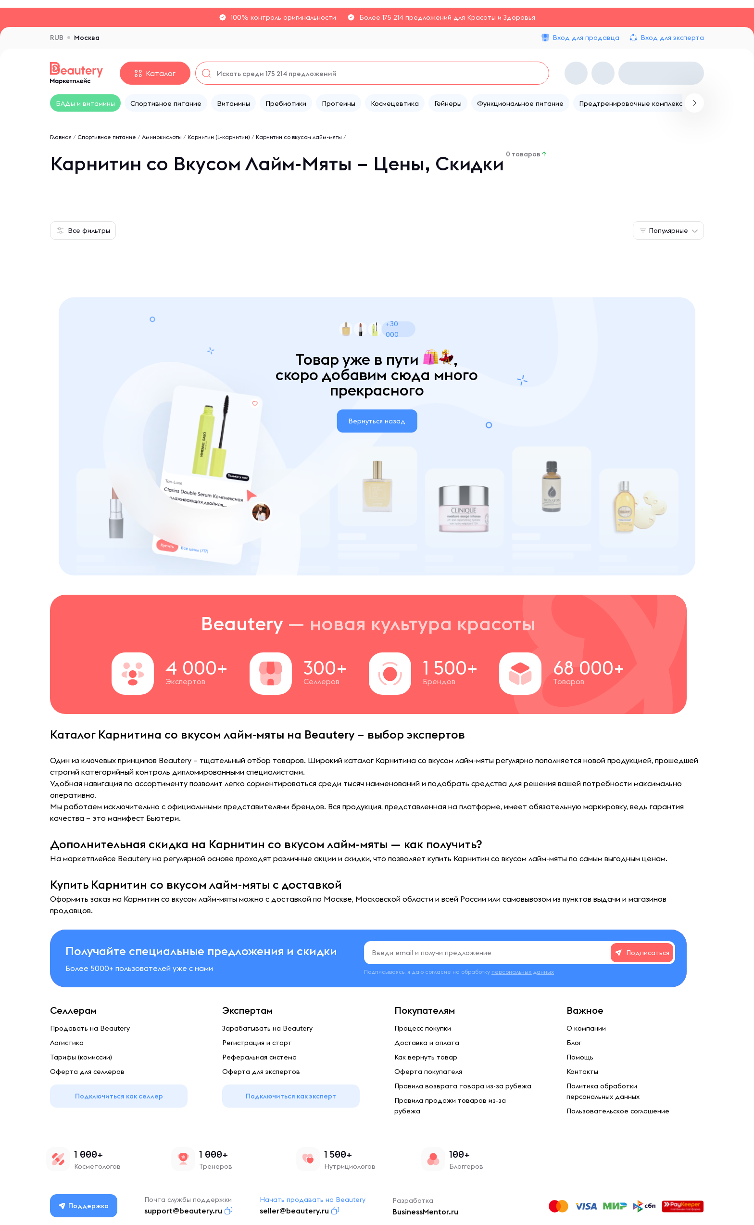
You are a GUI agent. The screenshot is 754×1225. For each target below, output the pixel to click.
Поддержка (84, 1205)
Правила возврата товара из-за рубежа (462, 1086)
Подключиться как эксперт (291, 1096)
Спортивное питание (106, 136)
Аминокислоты (162, 136)
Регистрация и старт (257, 1042)
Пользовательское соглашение (617, 1111)
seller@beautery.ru (294, 1210)
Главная (61, 136)
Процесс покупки (422, 1028)
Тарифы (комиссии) (81, 1057)
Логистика (67, 1042)
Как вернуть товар (425, 1057)
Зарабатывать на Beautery (267, 1028)
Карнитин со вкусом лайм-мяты (299, 136)
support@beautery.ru (184, 1210)
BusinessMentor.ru (426, 1211)
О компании (586, 1028)
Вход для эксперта (672, 37)
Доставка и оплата (426, 1042)
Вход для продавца (586, 37)
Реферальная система (259, 1057)
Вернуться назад (376, 421)
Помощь (579, 1057)
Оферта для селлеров (87, 1071)
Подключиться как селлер (119, 1096)
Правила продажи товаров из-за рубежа (450, 1105)
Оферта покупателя (428, 1071)
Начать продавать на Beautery (313, 1199)
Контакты (582, 1071)
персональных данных (522, 971)
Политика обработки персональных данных (603, 1091)
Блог (573, 1042)
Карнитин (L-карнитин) (219, 136)
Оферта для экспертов (261, 1071)
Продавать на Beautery (90, 1028)
